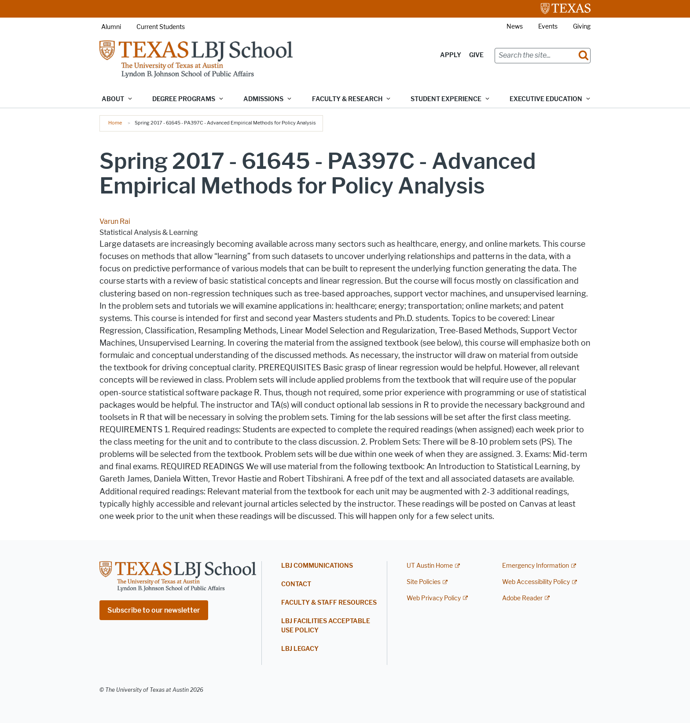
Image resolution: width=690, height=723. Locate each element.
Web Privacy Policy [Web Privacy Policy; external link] (434, 598)
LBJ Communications (317, 566)
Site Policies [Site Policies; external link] (423, 582)
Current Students (160, 27)
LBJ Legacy (300, 649)
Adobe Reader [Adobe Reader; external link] (522, 598)
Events (548, 26)
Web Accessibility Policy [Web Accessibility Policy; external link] (536, 582)
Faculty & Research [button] (347, 99)
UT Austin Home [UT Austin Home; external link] (430, 566)
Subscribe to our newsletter (153, 610)
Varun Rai (114, 221)
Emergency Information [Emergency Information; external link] (535, 566)
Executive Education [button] (546, 99)
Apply (450, 55)
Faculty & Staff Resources (329, 602)
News (514, 26)
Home (115, 123)
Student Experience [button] (446, 99)
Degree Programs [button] (183, 99)
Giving (582, 26)
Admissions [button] (263, 99)
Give (476, 55)
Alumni (111, 27)
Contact (296, 584)
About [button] (113, 99)
